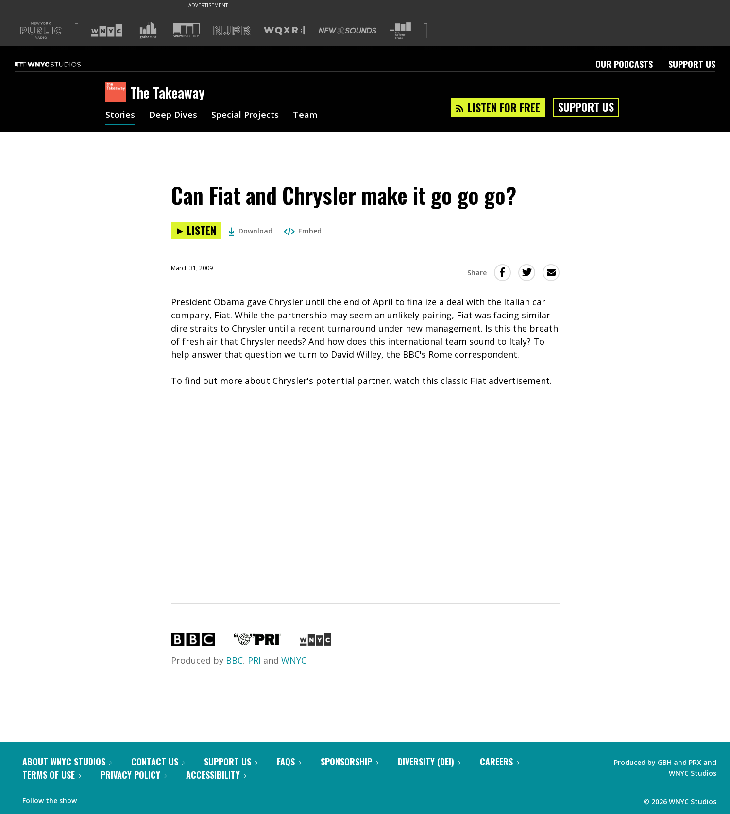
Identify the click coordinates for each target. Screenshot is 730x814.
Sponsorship (349, 761)
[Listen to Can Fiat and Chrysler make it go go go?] (196, 230)
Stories (120, 115)
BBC (234, 660)
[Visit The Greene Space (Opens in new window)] (400, 30)
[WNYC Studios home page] (60, 64)
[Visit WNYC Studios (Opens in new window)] (186, 30)
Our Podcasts (624, 64)
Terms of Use (51, 774)
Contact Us (158, 761)
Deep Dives (173, 115)
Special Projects (245, 115)
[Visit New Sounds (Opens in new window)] (347, 30)
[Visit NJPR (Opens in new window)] (232, 31)
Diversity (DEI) (429, 761)
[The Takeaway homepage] (117, 93)
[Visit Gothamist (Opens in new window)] (148, 30)
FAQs (289, 761)
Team (305, 115)
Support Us (691, 64)
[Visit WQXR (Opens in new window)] (284, 30)
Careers (499, 761)
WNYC (293, 660)
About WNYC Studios (67, 761)
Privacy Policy (134, 774)
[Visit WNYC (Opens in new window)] (106, 30)
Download (250, 230)
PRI (254, 660)
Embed (303, 230)
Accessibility (216, 774)
